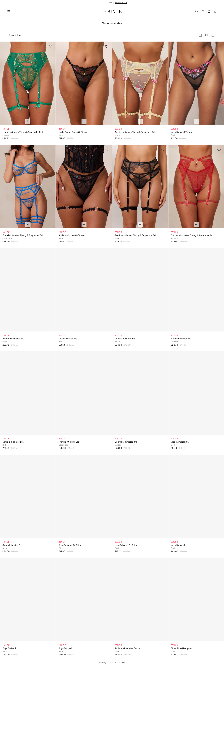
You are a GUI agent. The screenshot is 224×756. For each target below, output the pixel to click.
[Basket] (215, 11)
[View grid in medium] (206, 35)
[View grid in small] (212, 35)
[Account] (209, 11)
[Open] (8, 11)
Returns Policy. (121, 2)
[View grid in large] (200, 35)
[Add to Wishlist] (50, 46)
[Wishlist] (202, 11)
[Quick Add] (27, 121)
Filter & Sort (15, 35)
